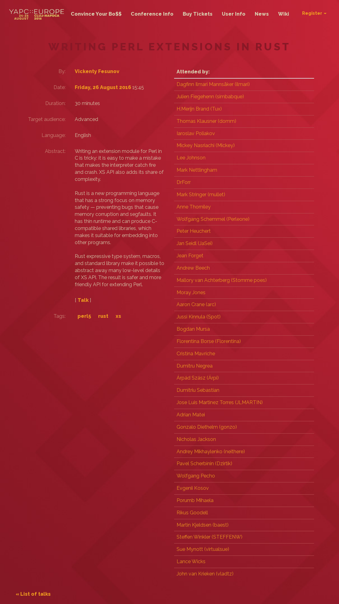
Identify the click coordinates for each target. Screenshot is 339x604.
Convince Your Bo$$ (96, 14)
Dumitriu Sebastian (198, 390)
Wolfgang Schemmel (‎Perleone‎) (213, 219)
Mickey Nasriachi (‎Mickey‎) (206, 145)
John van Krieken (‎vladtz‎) (205, 574)
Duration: (61, 103)
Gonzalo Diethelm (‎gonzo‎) (207, 427)
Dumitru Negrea (195, 366)
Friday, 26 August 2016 (109, 87)
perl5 (90, 328)
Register (314, 13)
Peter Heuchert (194, 231)
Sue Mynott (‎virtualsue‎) (203, 549)
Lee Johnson (191, 158)
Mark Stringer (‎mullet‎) (201, 194)
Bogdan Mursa (193, 329)
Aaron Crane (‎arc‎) (196, 304)
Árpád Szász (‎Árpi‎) (198, 378)
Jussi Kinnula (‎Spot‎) (199, 317)
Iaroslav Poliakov (196, 133)
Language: (60, 140)
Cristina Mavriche (196, 354)
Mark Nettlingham (197, 170)
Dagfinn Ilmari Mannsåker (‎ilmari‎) (213, 84)
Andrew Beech (193, 268)
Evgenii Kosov (193, 488)
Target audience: (61, 122)
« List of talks (42, 594)
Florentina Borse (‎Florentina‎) (209, 341)
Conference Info (152, 14)
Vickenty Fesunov (103, 71)
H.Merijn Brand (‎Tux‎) (199, 109)
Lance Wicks (191, 561)
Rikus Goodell (192, 513)
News (262, 14)
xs (124, 328)
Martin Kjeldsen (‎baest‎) (203, 525)
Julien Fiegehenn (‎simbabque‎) (210, 96)
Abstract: (61, 156)
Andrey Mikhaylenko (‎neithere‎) (211, 451)
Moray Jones (191, 292)
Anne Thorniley (194, 207)
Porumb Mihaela (195, 500)
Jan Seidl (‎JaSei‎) (195, 243)
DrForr (184, 182)
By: (68, 71)
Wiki (283, 14)
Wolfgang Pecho (196, 476)
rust (109, 328)
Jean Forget (190, 256)
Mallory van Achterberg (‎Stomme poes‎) (222, 280)
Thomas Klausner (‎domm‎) (206, 121)
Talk (89, 312)
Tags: (66, 328)
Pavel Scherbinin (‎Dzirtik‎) (204, 463)
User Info (233, 14)
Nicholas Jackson (196, 439)
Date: (66, 87)
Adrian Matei (191, 415)
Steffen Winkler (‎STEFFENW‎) (209, 537)
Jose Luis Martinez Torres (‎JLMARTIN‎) (220, 402)
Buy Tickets (198, 14)
